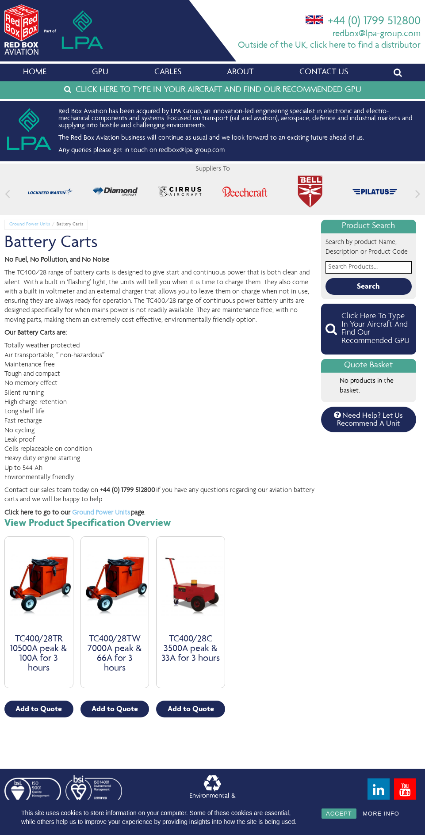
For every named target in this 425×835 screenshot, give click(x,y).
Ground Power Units (29, 224)
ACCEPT (339, 813)
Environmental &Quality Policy (212, 791)
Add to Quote (38, 709)
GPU (100, 72)
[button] (417, 194)
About (240, 72)
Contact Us (323, 72)
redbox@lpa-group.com (377, 34)
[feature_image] (50, 191)
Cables (167, 72)
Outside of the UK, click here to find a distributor (329, 45)
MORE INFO (381, 813)
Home (34, 72)
